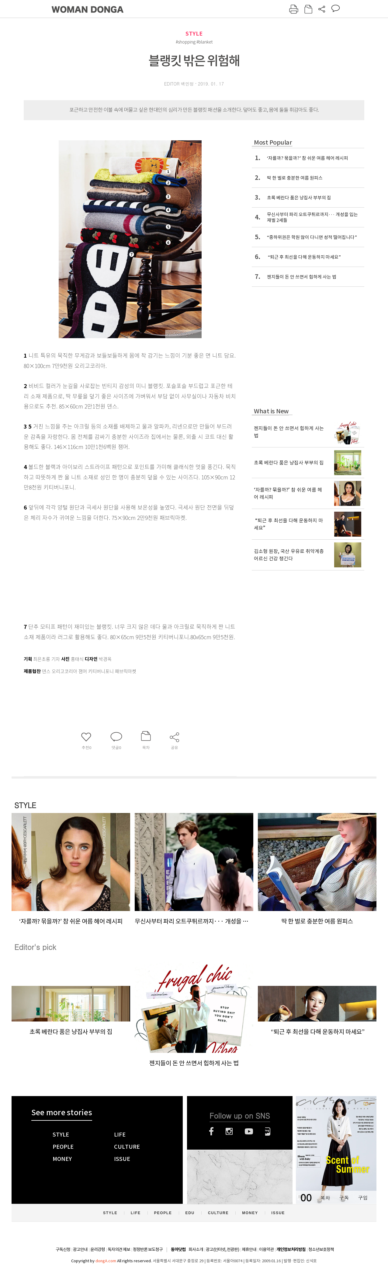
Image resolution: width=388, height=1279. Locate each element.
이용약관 (266, 1249)
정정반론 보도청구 (148, 1249)
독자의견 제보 (119, 1249)
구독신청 (63, 1249)
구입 (363, 1197)
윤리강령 (97, 1249)
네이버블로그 (267, 1131)
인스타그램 (229, 1131)
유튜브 (249, 1131)
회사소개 (196, 1249)
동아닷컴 (178, 1249)
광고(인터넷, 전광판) (222, 1249)
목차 (325, 1197)
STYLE (194, 33)
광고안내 (80, 1249)
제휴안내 (249, 1249)
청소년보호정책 (321, 1249)
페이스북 (211, 1131)
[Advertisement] (115, 571)
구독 (344, 1197)
